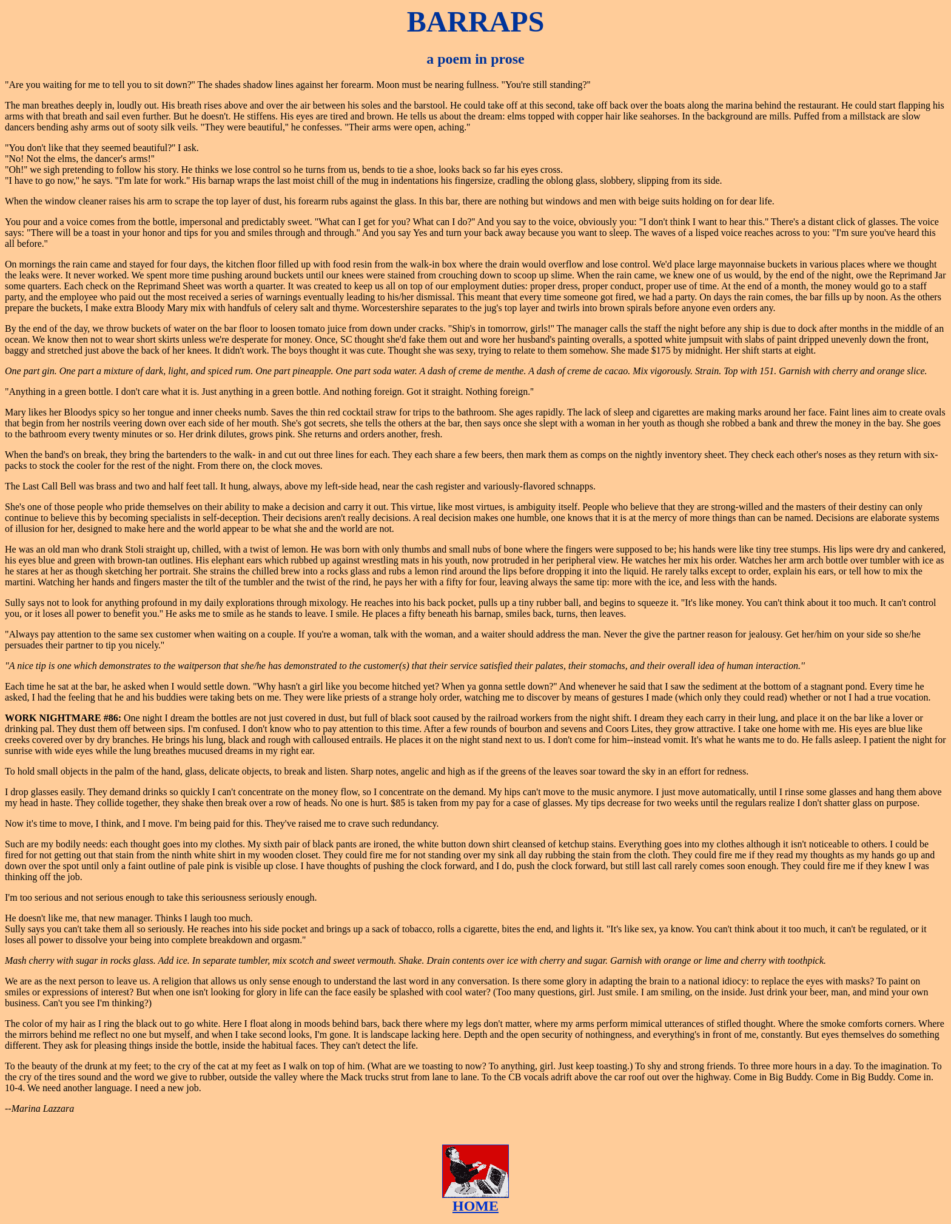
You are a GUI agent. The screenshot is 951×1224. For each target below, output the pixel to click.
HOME (475, 1206)
